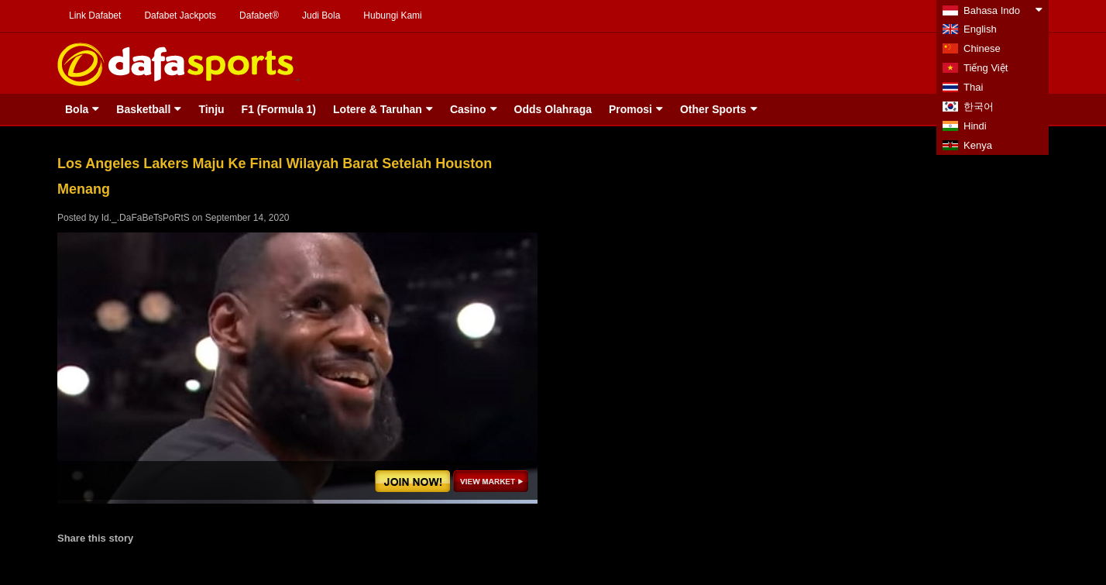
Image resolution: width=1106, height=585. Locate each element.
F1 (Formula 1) (279, 109)
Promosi (630, 109)
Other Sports (713, 109)
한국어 (978, 106)
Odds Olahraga (553, 109)
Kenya (977, 145)
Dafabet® (259, 15)
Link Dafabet (95, 15)
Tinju (211, 109)
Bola (76, 109)
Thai (973, 87)
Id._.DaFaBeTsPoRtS (145, 217)
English (980, 29)
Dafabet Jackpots (180, 15)
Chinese (982, 48)
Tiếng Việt (985, 68)
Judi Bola (321, 15)
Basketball (143, 109)
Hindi (975, 126)
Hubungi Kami (392, 15)
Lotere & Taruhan (377, 109)
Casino (468, 109)
